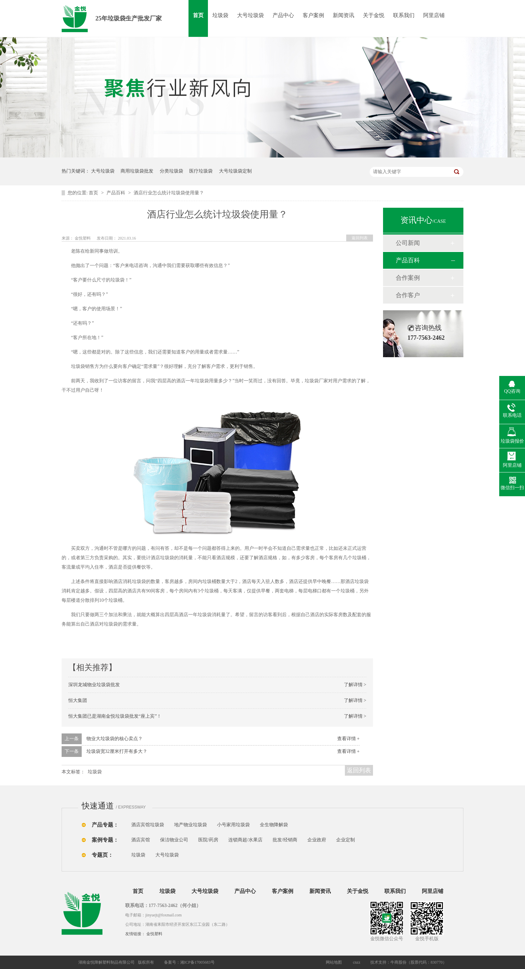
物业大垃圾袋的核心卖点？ (114, 738)
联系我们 (404, 15)
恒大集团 (77, 700)
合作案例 (408, 277)
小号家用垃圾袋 (233, 824)
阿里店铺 (434, 15)
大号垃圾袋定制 (235, 171)
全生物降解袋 (274, 824)
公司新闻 (408, 243)
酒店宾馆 (140, 839)
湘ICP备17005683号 (197, 962)
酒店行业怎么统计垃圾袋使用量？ (169, 192)
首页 (198, 15)
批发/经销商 (285, 839)
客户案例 (313, 15)
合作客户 (408, 295)
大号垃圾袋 (250, 15)
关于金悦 (373, 15)
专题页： (102, 855)
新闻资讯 (343, 15)
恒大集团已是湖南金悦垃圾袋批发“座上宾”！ (114, 716)
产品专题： (105, 825)
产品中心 (283, 15)
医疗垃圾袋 (201, 171)
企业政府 (316, 839)
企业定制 (345, 839)
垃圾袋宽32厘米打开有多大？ (116, 751)
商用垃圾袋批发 (137, 171)
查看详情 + (348, 738)
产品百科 (116, 192)
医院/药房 (208, 839)
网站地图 (334, 962)
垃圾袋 (220, 15)
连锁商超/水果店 (245, 839)
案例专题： (105, 840)
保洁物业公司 (174, 839)
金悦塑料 (154, 933)
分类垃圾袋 (171, 171)
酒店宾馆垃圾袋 (147, 824)
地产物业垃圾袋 (190, 824)
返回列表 (360, 238)
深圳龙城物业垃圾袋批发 (94, 684)
